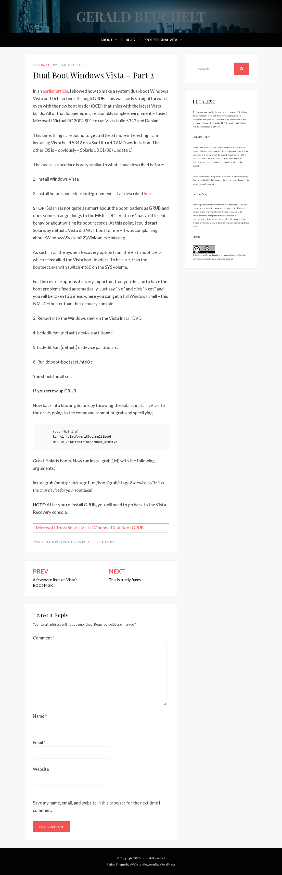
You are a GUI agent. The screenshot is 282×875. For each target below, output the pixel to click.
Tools (61, 527)
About (106, 40)
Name (40, 716)
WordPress (168, 864)
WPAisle (135, 864)
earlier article (55, 91)
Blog (130, 40)
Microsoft (45, 527)
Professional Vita (160, 40)
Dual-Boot (121, 527)
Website (41, 769)
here (148, 193)
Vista (86, 527)
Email (39, 742)
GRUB (138, 527)
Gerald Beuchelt (141, 16)
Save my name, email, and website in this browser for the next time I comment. (96, 806)
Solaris (74, 527)
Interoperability (61, 542)
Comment (44, 637)
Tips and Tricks (106, 542)
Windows (101, 527)
